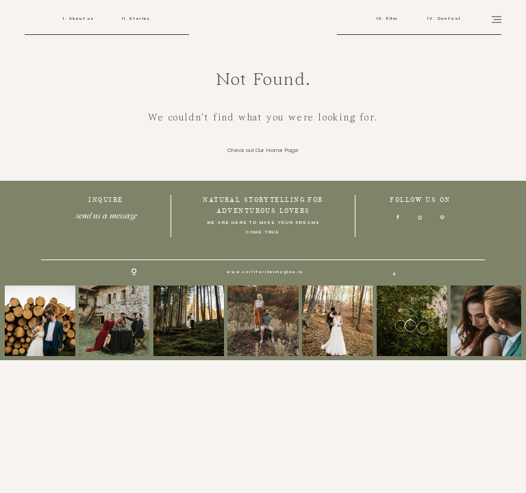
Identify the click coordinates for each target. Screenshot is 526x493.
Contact (449, 18)
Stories (139, 18)
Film (391, 18)
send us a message (105, 213)
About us (81, 18)
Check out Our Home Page (263, 150)
